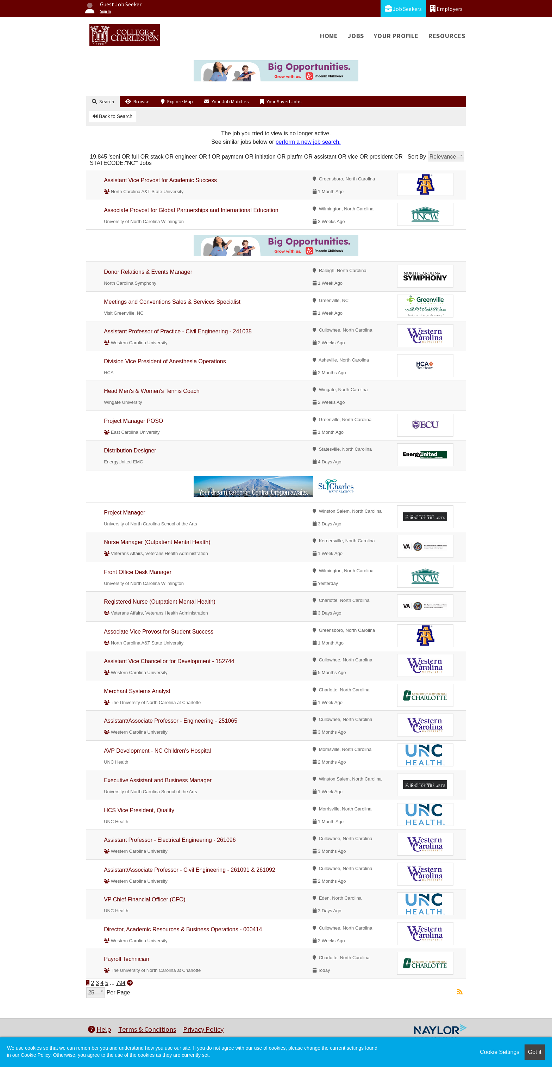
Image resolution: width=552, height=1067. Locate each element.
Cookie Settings (499, 1052)
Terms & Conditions (147, 1029)
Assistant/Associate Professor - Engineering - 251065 (170, 721)
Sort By (417, 157)
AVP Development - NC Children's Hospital (157, 751)
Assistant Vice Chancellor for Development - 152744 (169, 661)
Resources (446, 36)
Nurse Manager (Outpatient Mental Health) (157, 542)
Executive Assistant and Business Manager (158, 780)
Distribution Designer (130, 451)
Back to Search (112, 116)
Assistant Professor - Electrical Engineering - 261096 (170, 840)
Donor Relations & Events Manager (148, 272)
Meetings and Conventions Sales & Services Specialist (172, 302)
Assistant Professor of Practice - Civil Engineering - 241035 (178, 331)
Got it (534, 1052)
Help (99, 1029)
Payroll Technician (126, 959)
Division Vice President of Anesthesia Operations (165, 361)
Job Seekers (403, 8)
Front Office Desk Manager (137, 572)
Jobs (356, 36)
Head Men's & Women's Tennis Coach (151, 391)
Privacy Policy (203, 1029)
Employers (446, 8)
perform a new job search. (308, 142)
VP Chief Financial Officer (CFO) (144, 899)
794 (121, 983)
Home (329, 36)
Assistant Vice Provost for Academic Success (160, 180)
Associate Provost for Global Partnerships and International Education (191, 210)
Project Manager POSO (133, 421)
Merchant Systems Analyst (137, 691)
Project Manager (124, 513)
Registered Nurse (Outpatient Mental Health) (159, 602)
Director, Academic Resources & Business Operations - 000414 (183, 929)
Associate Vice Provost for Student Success (158, 632)
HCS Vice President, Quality (139, 810)
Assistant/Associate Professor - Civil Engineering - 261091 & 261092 (189, 870)
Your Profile (396, 36)
